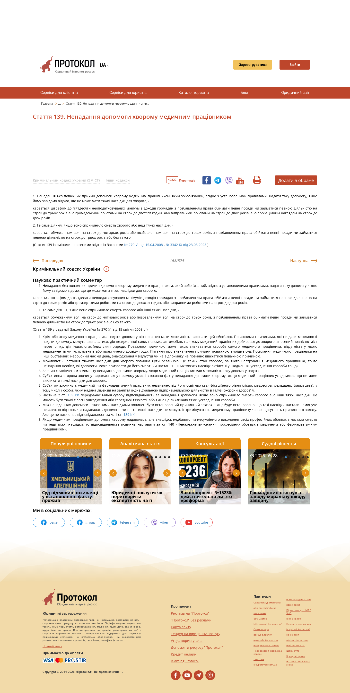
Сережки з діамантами (267, 602)
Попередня (52, 260)
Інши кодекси (118, 180)
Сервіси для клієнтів (59, 92)
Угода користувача (186, 640)
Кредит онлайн (183, 654)
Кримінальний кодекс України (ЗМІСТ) (66, 180)
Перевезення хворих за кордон (268, 652)
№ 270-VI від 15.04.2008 (143, 244)
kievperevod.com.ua (265, 664)
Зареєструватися (247, 65)
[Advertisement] (175, 24)
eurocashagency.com (298, 599)
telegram (123, 522)
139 (70, 395)
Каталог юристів (193, 92)
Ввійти (293, 65)
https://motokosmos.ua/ (268, 624)
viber (159, 522)
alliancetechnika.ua (265, 608)
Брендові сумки (295, 656)
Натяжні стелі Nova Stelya (298, 663)
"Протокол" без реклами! (191, 620)
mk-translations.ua (297, 640)
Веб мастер (260, 618)
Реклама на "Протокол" (190, 613)
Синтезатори (261, 629)
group (85, 522)
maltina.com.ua (295, 645)
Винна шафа (293, 618)
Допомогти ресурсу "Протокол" (197, 647)
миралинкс (260, 613)
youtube (196, 522)
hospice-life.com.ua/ (298, 629)
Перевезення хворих (298, 624)
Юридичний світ (295, 92)
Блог (244, 92)
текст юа (259, 659)
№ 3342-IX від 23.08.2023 (186, 244)
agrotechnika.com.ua (266, 640)
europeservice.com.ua (266, 645)
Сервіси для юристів (128, 92)
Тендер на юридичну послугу (195, 633)
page (49, 522)
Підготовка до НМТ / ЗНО (298, 612)
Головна (47, 103)
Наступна (299, 260)
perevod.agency (263, 634)
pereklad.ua (293, 604)
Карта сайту (181, 627)
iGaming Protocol (185, 661)
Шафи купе (292, 650)
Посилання (292, 634)
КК (77, 395)
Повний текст (52, 646)
